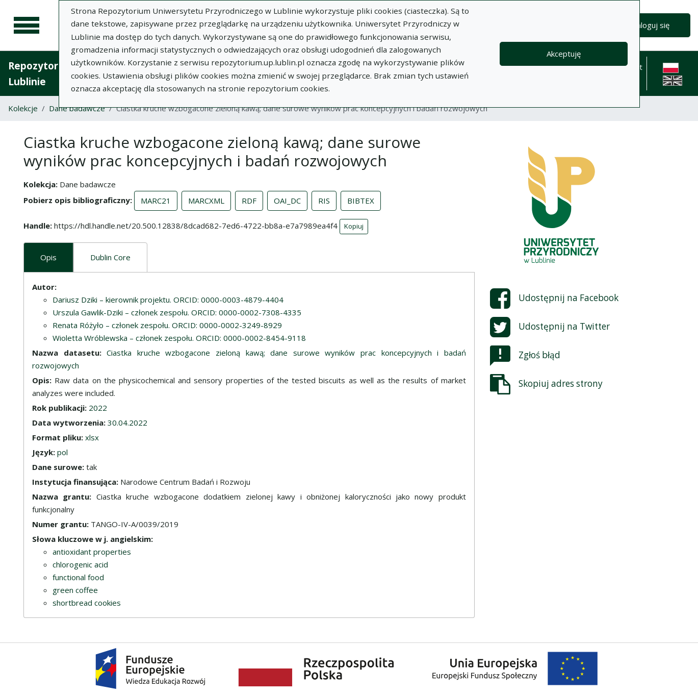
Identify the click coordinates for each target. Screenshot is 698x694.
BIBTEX (360, 200)
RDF (249, 200)
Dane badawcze (77, 108)
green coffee (75, 590)
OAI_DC (287, 200)
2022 (98, 408)
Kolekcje (23, 108)
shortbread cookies (87, 603)
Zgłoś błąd (525, 355)
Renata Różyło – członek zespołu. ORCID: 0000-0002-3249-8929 (167, 325)
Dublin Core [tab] (110, 257)
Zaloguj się (650, 25)
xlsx (92, 437)
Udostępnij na (554, 298)
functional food (78, 577)
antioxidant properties (92, 552)
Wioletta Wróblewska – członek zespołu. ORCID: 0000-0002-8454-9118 (179, 338)
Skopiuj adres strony (546, 384)
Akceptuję (564, 53)
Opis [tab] (48, 257)
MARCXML (206, 200)
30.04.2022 (127, 422)
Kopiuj (354, 226)
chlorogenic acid (80, 564)
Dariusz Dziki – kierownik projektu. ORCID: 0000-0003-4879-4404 (168, 299)
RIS (324, 200)
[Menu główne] (26, 25)
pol (62, 452)
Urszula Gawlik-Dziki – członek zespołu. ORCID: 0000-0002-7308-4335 (177, 312)
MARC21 (156, 200)
